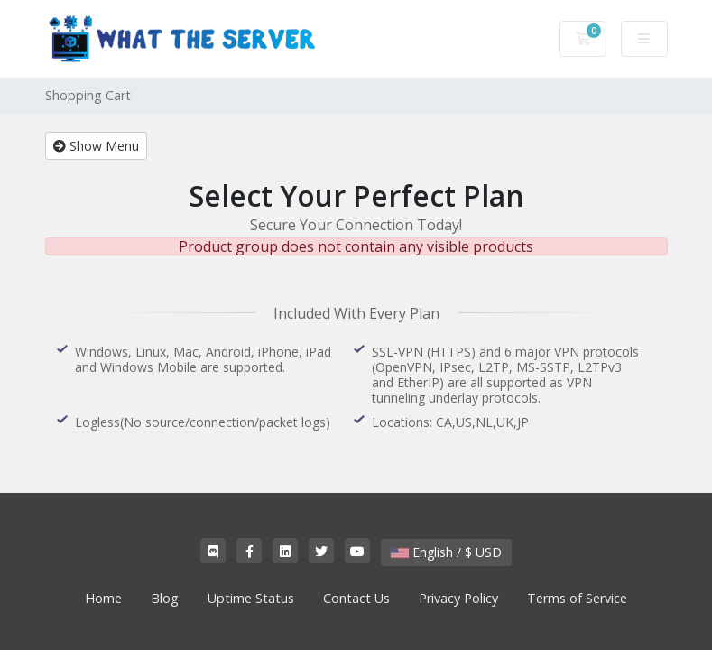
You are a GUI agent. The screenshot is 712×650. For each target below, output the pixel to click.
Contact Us (356, 598)
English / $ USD (446, 552)
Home (103, 598)
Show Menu (96, 145)
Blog (165, 598)
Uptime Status (251, 598)
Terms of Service (577, 598)
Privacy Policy (458, 598)
